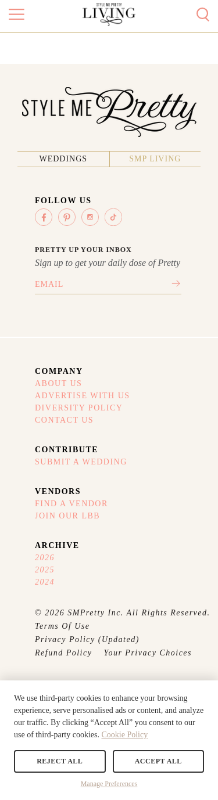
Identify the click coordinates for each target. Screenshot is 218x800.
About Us (58, 383)
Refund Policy (63, 652)
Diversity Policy (79, 407)
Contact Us (64, 420)
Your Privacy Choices (147, 652)
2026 (45, 557)
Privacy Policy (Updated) (87, 639)
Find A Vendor (71, 503)
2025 (45, 569)
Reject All (60, 761)
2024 (45, 582)
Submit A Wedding (81, 461)
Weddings (63, 158)
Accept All (158, 761)
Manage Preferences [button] (109, 784)
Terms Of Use (62, 626)
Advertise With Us (82, 395)
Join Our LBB (67, 515)
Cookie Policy (124, 734)
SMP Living (155, 158)
